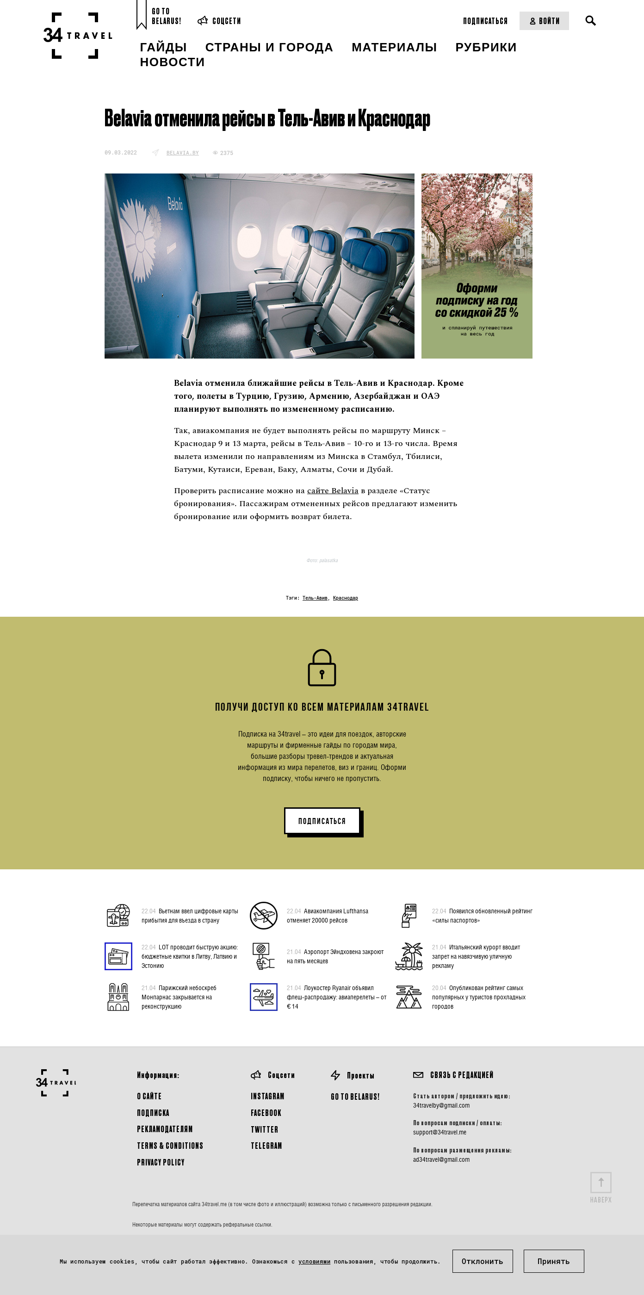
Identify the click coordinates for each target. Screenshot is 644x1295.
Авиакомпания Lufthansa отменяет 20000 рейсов (327, 915)
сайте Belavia (333, 490)
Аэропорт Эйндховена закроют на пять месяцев (335, 956)
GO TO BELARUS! (355, 1096)
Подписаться (485, 20)
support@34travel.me (439, 1132)
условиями (314, 1261)
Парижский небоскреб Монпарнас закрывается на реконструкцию (179, 996)
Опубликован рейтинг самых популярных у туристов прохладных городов (479, 996)
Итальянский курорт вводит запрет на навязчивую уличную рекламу (476, 955)
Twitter (265, 1129)
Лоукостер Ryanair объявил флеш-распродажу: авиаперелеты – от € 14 (336, 996)
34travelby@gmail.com (441, 1105)
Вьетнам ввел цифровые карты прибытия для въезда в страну (190, 915)
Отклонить (482, 1261)
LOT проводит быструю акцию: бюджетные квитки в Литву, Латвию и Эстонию (190, 955)
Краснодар (345, 598)
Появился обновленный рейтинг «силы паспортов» (482, 915)
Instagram (268, 1096)
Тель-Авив (315, 598)
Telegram (266, 1145)
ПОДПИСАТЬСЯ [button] (322, 821)
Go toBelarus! (166, 15)
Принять (554, 1261)
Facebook (266, 1112)
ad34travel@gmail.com (441, 1159)
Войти (544, 20)
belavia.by (183, 152)
